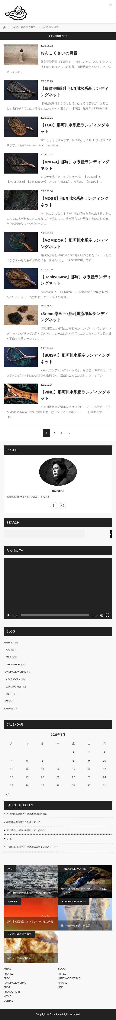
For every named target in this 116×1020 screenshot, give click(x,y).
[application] (58, 588)
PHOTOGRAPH (12, 992)
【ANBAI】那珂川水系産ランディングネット (75, 165)
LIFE (6, 701)
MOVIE (7, 996)
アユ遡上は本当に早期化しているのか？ (26, 830)
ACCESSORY (13, 679)
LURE (9, 694)
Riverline (58, 491)
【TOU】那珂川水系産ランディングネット (74, 128)
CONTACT (9, 1001)
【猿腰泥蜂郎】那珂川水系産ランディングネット (74, 91)
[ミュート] (101, 615)
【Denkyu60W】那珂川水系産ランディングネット (75, 280)
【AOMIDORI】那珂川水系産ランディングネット (74, 243)
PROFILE (8, 974)
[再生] (9, 615)
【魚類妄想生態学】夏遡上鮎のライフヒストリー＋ (32, 846)
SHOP (7, 987)
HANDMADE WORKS (15, 672)
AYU (8, 650)
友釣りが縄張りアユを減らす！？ (23, 822)
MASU (9, 657)
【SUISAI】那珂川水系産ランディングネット (75, 358)
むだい (9, 838)
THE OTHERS (13, 664)
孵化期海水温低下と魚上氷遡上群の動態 (26, 813)
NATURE (8, 708)
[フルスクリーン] (107, 615)
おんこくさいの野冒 (58, 53)
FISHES (8, 642)
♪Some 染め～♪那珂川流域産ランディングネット (74, 316)
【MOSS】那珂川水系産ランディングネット (74, 201)
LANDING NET (13, 686)
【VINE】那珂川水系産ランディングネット (75, 395)
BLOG (7, 978)
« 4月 (7, 794)
